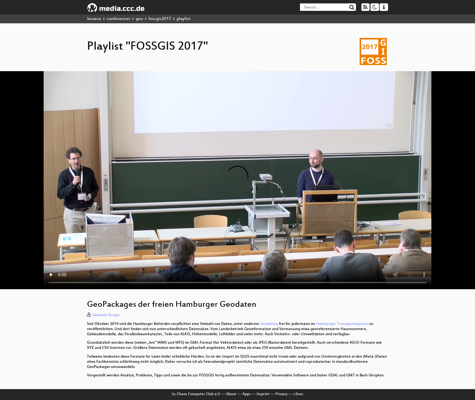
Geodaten (268, 324)
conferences (118, 18)
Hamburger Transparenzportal (342, 324)
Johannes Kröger (106, 315)
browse (94, 18)
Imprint (263, 394)
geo (139, 18)
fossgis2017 (159, 18)
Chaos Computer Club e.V (198, 394)
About (231, 394)
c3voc (298, 394)
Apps (246, 394)
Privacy (281, 394)
